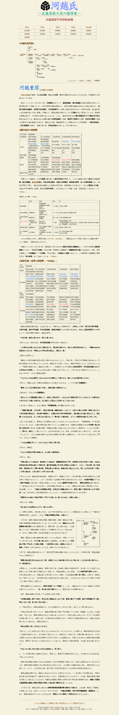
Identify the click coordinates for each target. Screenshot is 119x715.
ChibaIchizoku (59, 709)
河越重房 (88, 31)
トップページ (72, 81)
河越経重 (42, 34)
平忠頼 (42, 27)
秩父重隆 (42, 31)
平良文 (27, 27)
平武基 (73, 27)
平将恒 (58, 27)
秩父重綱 (27, 31)
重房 (36, 55)
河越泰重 (27, 34)
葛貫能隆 (57, 31)
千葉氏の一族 (53, 705)
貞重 (58, 55)
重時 (37, 59)
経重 (48, 55)
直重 (69, 55)
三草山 (42, 328)
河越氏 (89, 81)
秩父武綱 (88, 27)
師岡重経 (30, 62)
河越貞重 (73, 34)
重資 (42, 66)
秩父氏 (81, 81)
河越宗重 (57, 34)
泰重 (43, 55)
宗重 (53, 55)
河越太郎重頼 (25, 96)
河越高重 (88, 34)
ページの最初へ (41, 705)
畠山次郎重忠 (37, 183)
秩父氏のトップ (65, 705)
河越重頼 (73, 31)
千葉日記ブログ (78, 705)
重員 (38, 66)
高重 (64, 55)
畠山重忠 (95, 110)
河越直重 (27, 38)
